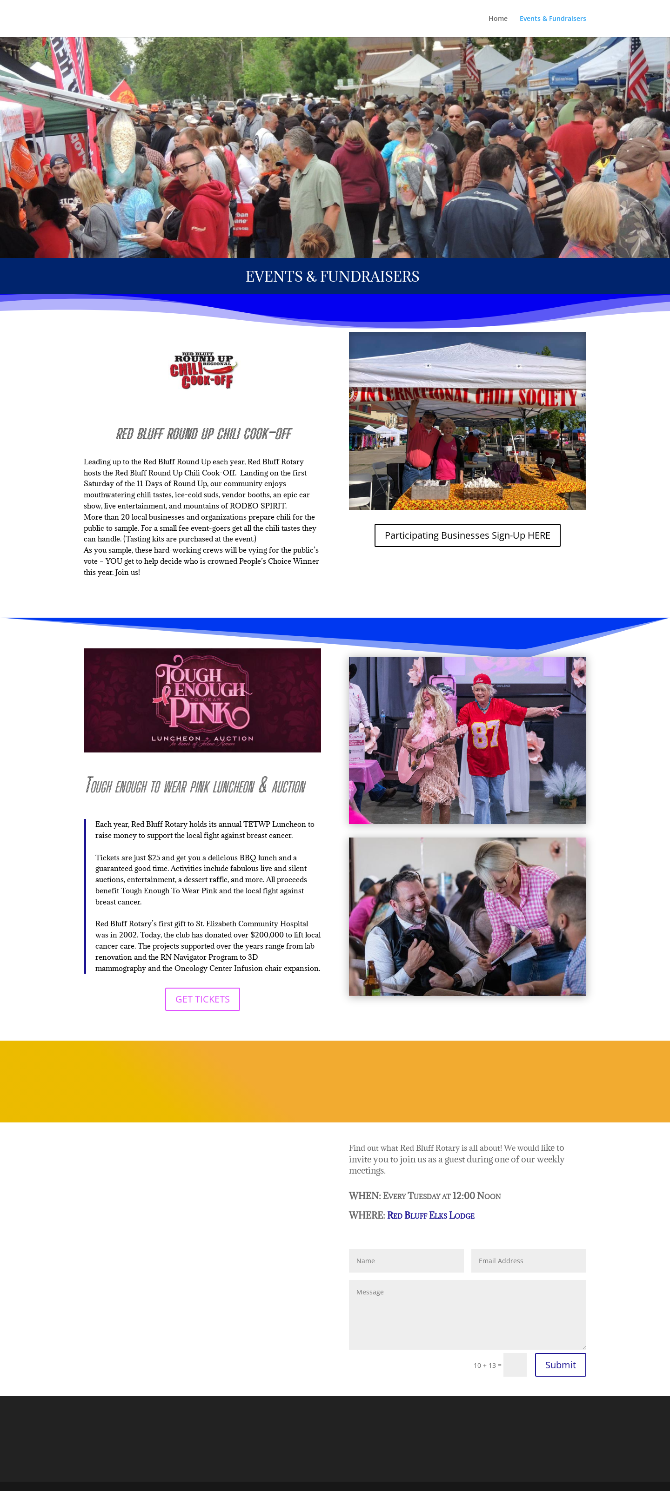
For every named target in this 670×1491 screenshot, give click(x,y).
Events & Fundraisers (553, 19)
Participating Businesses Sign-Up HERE (467, 535)
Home (498, 19)
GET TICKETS (202, 999)
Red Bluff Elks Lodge (431, 1215)
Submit (560, 1365)
